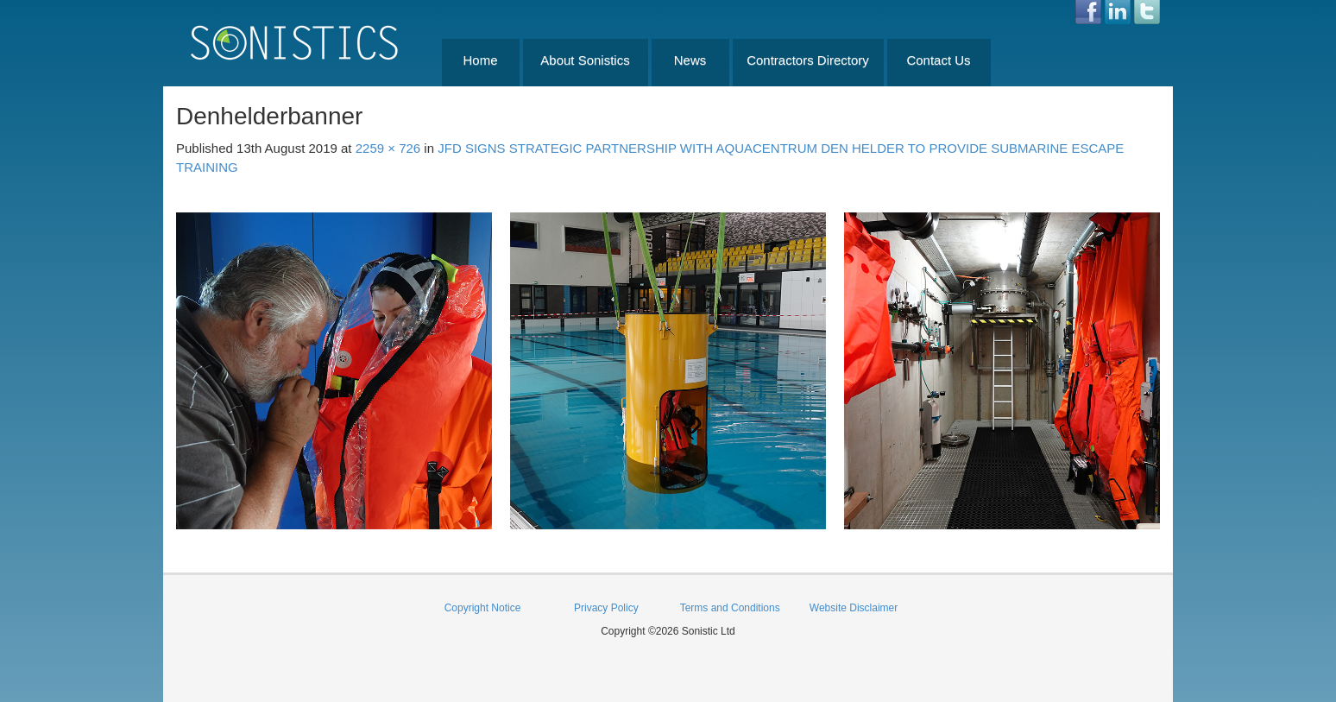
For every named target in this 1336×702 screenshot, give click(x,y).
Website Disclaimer (854, 608)
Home (480, 60)
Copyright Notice (482, 608)
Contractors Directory (808, 60)
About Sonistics (584, 60)
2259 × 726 (388, 148)
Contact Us (938, 60)
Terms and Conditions (730, 608)
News (690, 60)
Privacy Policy (606, 608)
